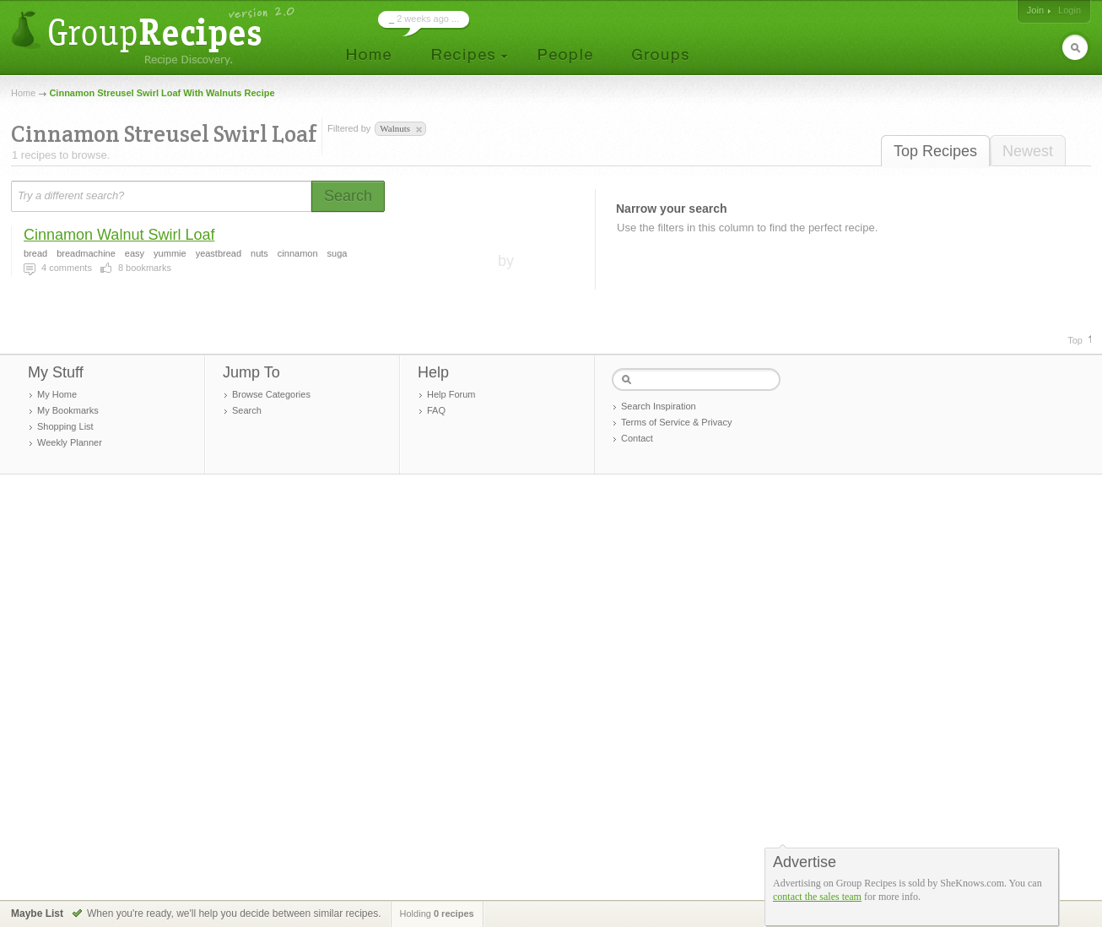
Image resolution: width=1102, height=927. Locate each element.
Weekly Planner (69, 442)
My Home (57, 394)
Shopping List (65, 426)
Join (1035, 10)
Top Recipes (935, 151)
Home (23, 93)
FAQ (436, 410)
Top (1075, 340)
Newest (1027, 151)
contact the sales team (817, 897)
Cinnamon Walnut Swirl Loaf (119, 234)
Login (1069, 10)
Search (247, 410)
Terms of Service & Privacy (676, 422)
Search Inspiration (658, 406)
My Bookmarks (68, 410)
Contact (637, 438)
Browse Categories (271, 394)
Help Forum (451, 394)
